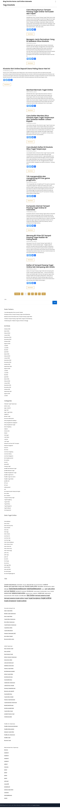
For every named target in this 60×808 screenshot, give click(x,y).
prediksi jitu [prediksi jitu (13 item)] (35, 594)
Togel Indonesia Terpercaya (10, 703)
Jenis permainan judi (8, 663)
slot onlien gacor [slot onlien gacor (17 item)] (22, 596)
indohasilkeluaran (8, 796)
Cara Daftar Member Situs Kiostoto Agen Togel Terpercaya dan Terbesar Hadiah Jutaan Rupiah (40, 119)
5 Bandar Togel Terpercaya (10, 404)
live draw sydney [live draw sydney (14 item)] (43, 592)
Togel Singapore (8, 507)
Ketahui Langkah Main (9, 709)
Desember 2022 (7, 361)
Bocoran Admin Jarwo (9, 640)
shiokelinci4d (7, 787)
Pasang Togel (7, 467)
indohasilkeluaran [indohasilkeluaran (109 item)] (34, 589)
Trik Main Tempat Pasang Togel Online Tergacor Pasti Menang (18, 319)
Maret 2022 (6, 379)
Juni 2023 (6, 348)
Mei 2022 (6, 375)
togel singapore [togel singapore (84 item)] (10, 602)
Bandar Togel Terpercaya (10, 614)
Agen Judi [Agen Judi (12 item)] (24, 585)
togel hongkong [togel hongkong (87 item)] (35, 599)
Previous (17, 294)
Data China (6, 524)
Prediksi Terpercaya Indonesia (11, 727)
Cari (5, 300)
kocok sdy (6, 564)
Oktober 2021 (7, 390)
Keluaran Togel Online (9, 732)
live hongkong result (8, 459)
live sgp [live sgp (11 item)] (48, 592)
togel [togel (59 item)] (26, 599)
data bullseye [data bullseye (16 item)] (40, 587)
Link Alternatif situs (8, 677)
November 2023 (7, 340)
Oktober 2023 (7, 342)
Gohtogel (6, 436)
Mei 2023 (6, 350)
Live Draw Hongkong (8, 452)
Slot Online (6, 494)
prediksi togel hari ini (8, 475)
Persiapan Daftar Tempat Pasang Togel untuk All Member (17, 315)
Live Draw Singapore (8, 457)
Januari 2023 (7, 359)
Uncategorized (7, 511)
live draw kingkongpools (9, 574)
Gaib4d (6, 429)
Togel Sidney (7, 504)
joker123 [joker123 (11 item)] (43, 589)
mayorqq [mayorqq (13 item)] (52, 592)
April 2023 (6, 352)
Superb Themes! (36, 806)
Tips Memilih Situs (8, 680)
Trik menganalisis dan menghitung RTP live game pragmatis (38, 179)
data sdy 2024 (7, 570)
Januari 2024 (7, 336)
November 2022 (7, 363)
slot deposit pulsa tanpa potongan (12, 492)
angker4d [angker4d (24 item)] (45, 585)
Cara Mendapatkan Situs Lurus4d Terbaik (13, 313)
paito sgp (6, 555)
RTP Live (6, 484)
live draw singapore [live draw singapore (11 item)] (37, 592)
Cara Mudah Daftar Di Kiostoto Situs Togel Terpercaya (39, 148)
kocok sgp (6, 562)
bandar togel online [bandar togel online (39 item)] (31, 587)
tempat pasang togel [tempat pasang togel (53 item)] (42, 596)
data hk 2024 (7, 568)
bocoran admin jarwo (9, 419)
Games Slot (7, 431)
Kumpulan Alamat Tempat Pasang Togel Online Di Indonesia (38, 208)
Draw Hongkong (7, 427)
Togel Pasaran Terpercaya (10, 625)
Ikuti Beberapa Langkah (9, 672)
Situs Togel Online (8, 617)
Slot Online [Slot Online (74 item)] (31, 596)
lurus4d (6, 463)
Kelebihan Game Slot (9, 666)
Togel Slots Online (8, 628)
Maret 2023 (6, 355)
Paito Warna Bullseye (9, 543)
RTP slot (6, 486)
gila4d (5, 770)
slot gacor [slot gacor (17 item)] (17, 596)
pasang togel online (8, 790)
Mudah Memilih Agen (8, 706)
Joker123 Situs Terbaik (9, 686)
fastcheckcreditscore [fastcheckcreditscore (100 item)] (17, 589)
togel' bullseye (7, 509)
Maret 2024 (6, 332)
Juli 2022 (6, 371)
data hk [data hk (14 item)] (52, 587)
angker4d (6, 753)
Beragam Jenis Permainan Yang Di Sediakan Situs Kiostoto (40, 40)
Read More (30, 34)
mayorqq (6, 767)
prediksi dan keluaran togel (10, 469)
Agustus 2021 (7, 394)
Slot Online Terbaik (8, 637)
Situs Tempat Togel (8, 649)
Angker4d (6, 415)
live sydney (6, 461)
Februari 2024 (7, 334)
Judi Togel (6, 442)
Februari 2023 (7, 357)
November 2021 (7, 388)
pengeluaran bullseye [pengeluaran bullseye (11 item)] (29, 594)
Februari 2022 (7, 382)
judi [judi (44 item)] (46, 590)
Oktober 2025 (7, 329)
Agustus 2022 (7, 369)
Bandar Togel (7, 417)
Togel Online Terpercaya (9, 620)
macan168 (6, 785)
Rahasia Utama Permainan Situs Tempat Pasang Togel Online (18, 317)
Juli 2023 (6, 346)
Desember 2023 (7, 338)
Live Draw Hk (7, 537)
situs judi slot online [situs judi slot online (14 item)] (8, 596)
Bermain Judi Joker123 (9, 692)
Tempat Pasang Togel (9, 498)
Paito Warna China (8, 545)
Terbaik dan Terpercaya (9, 683)
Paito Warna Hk (7, 547)
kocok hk (6, 559)
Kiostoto (6, 448)
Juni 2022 (6, 373)
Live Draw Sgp (7, 541)
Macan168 (6, 465)
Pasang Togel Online (8, 669)
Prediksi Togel (7, 738)
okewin (5, 799)
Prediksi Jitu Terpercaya (9, 735)
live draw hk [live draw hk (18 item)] (18, 592)
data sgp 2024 (7, 566)
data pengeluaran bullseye (10, 421)
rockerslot (6, 793)
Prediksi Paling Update (9, 730)
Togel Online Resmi (8, 631)
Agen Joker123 (7, 409)
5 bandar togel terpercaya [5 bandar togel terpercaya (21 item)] (10, 585)
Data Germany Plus (8, 526)
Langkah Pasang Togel (9, 714)
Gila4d (5, 434)
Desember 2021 (7, 386)
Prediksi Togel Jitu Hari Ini (9, 477)
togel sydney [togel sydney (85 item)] (21, 602)
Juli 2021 (6, 396)
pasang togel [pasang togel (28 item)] (7, 594)
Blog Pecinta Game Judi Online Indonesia (17, 1)
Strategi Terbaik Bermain (9, 689)
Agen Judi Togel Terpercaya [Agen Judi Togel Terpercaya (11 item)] (38, 585)
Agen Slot (6, 411)
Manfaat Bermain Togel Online (39, 90)
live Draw (6, 450)
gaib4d (5, 765)
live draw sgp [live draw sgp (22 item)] (30, 592)
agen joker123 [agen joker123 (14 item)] (19, 585)
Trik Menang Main (8, 717)
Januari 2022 (7, 384)
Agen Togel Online (8, 413)
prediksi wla (6, 481)
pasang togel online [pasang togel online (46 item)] (18, 594)
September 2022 (8, 367)
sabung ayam (7, 488)
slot (5, 490)
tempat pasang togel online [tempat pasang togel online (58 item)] (14, 599)
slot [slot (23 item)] (13, 596)
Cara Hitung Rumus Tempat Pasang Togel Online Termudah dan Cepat (40, 12)
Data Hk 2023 (7, 528)
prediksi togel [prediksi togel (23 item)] (41, 594)
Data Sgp (6, 532)
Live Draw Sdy (7, 539)
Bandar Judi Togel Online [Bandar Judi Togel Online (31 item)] (11, 587)
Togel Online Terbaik (8, 697)
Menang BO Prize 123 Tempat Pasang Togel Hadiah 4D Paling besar (38, 238)
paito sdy (6, 553)
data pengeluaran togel (9, 425)
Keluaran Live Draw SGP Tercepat (11, 444)
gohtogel (6, 782)
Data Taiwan (7, 534)
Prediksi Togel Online (8, 479)
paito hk (6, 557)
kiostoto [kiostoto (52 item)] (12, 592)
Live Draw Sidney (8, 454)
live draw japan (7, 572)
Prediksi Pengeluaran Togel (10, 473)
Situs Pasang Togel (8, 655)
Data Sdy (6, 530)
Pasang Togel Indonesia (9, 700)
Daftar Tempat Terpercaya (10, 658)
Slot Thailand (7, 496)
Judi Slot (6, 440)
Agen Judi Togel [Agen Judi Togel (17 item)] (30, 585)
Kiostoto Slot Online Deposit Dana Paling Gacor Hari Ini (26, 69)
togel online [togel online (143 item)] (46, 599)
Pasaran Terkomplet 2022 (10, 634)
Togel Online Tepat (8, 712)
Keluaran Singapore (8, 446)
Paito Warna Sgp (8, 551)
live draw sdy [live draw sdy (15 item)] (23, 592)
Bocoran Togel (7, 741)
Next (44, 294)
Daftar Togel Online (8, 675)
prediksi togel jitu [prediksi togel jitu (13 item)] (48, 594)
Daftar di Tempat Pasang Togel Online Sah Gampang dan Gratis (40, 267)
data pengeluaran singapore (10, 423)
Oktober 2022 (7, 365)
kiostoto (6, 750)
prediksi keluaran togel (9, 471)
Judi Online (6, 438)
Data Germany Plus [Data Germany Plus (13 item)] (47, 587)
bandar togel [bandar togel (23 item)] (21, 587)
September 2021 (7, 392)
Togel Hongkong (8, 500)
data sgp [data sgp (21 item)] (6, 589)
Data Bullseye (7, 522)
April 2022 (6, 377)
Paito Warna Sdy (8, 549)
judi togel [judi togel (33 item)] (6, 592)
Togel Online (7, 502)
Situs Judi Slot (7, 652)
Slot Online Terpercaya (9, 623)
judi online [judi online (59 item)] (51, 590)
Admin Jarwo (7, 407)
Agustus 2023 (7, 344)
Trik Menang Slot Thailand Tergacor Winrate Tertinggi (16, 321)
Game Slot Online (8, 660)
